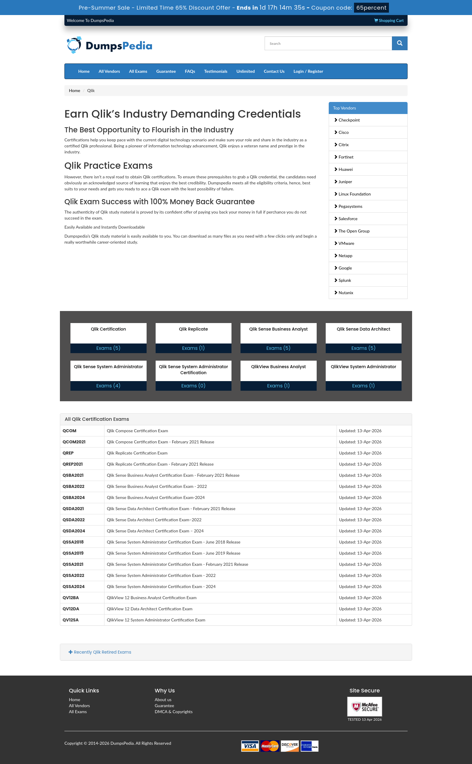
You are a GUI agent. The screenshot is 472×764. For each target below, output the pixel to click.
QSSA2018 (73, 542)
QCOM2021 (74, 442)
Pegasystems (348, 206)
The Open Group (352, 230)
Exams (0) (194, 385)
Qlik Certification (108, 329)
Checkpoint (347, 119)
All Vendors (109, 71)
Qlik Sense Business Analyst (278, 329)
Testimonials (215, 71)
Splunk (342, 280)
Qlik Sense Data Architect (363, 329)
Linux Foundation (352, 193)
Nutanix (343, 292)
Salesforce (346, 218)
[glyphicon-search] (400, 43)
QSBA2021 (73, 475)
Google (343, 267)
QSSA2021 (73, 564)
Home (84, 71)
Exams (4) (108, 385)
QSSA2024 (74, 587)
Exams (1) (193, 348)
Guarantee (166, 71)
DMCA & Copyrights (174, 711)
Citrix (341, 144)
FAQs (190, 71)
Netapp (343, 255)
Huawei (343, 169)
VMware (344, 243)
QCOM (69, 431)
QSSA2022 (73, 575)
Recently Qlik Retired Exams (100, 652)
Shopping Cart (389, 20)
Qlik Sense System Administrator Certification (193, 370)
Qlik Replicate (193, 329)
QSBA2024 (74, 497)
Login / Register (308, 71)
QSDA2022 (74, 520)
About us (163, 699)
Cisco (341, 132)
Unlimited (246, 71)
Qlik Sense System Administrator (108, 367)
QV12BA (71, 598)
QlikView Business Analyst (278, 367)
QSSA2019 (73, 553)
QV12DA (71, 609)
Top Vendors (344, 107)
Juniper (343, 181)
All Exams (138, 71)
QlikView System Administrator (363, 367)
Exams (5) (108, 348)
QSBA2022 (73, 486)
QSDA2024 (74, 531)
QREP (68, 453)
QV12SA (71, 620)
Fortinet (344, 156)
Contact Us (274, 71)
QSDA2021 (73, 509)
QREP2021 (73, 464)
